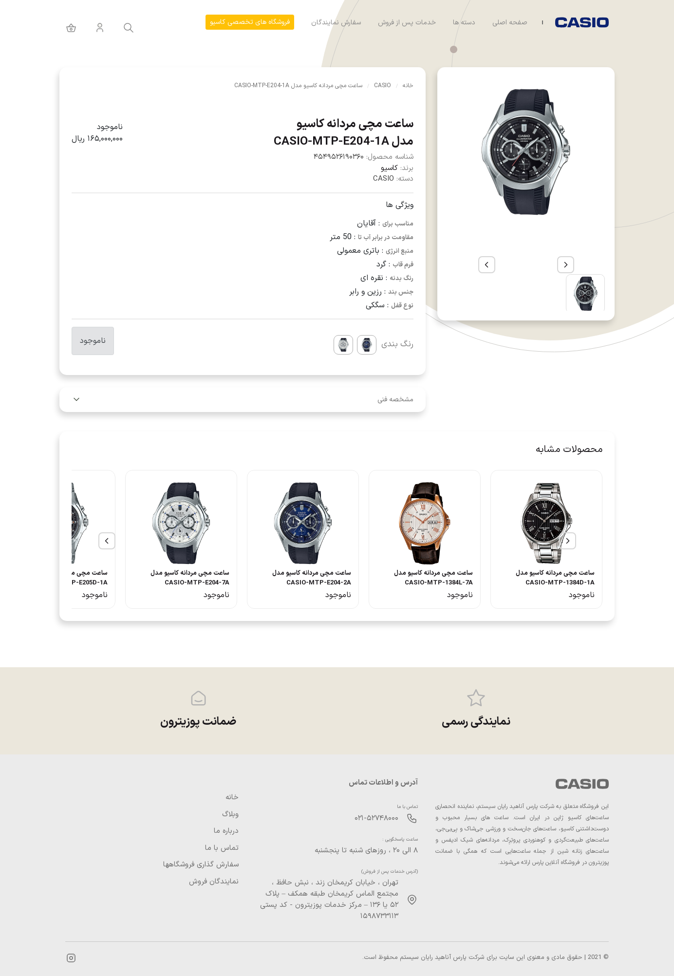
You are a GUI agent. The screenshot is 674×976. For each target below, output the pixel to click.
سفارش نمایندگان (336, 23)
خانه (232, 797)
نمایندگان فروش (214, 882)
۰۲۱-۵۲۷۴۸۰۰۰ (376, 818)
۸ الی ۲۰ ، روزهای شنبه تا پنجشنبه (366, 850)
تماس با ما (222, 848)
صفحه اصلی (509, 23)
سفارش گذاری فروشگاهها (201, 865)
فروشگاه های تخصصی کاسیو (250, 22)
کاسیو (389, 168)
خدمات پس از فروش (407, 23)
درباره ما (226, 831)
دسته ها (464, 23)
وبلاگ (230, 814)
